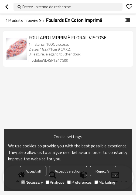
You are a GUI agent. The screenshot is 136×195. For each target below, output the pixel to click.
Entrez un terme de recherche (46, 6)
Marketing (104, 182)
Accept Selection (68, 171)
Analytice (55, 182)
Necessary (32, 182)
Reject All (103, 171)
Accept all (33, 171)
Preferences (79, 182)
